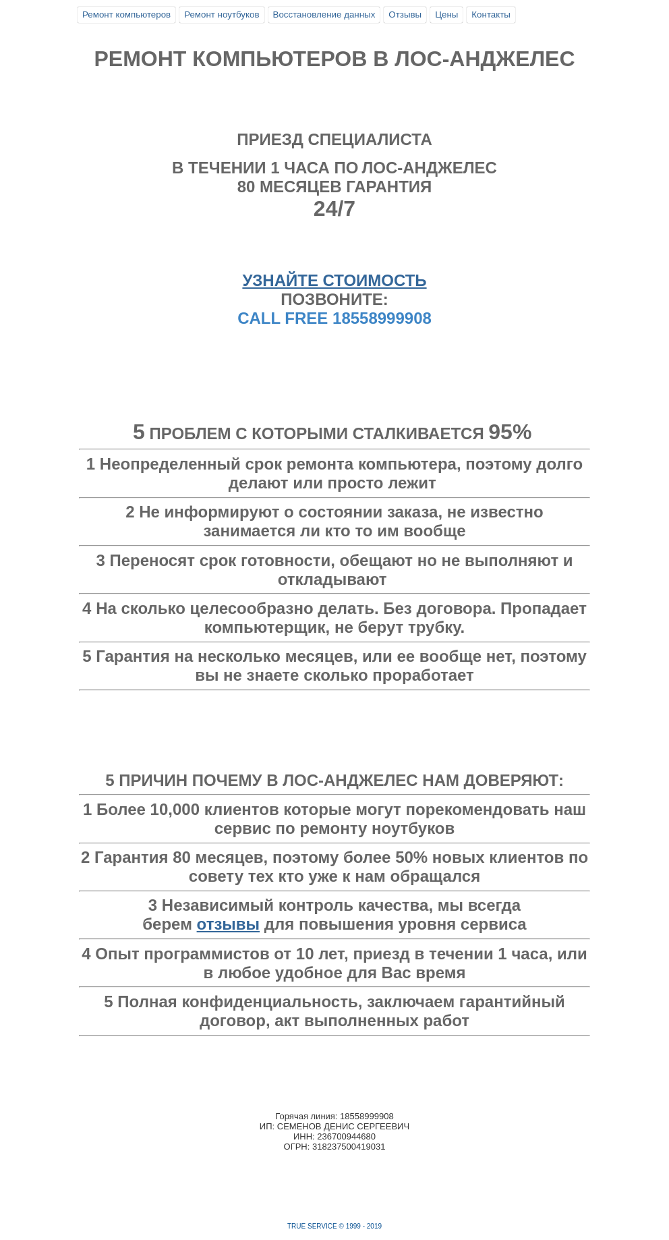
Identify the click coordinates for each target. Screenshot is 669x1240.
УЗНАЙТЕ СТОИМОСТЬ (334, 280)
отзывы (228, 924)
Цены (446, 14)
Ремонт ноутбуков (221, 14)
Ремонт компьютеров (126, 14)
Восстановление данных (324, 14)
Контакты (491, 14)
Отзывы (404, 14)
